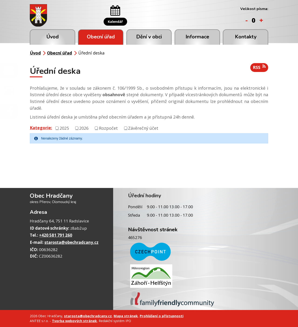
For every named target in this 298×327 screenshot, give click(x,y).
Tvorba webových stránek (74, 320)
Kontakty (245, 36)
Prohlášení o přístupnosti (161, 315)
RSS (259, 67)
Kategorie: (41, 127)
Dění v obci (149, 36)
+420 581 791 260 (55, 235)
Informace (197, 36)
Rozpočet (108, 128)
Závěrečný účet (143, 128)
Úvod (52, 36)
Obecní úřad (101, 36)
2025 (64, 128)
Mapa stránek (126, 315)
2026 (83, 128)
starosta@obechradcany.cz (71, 242)
